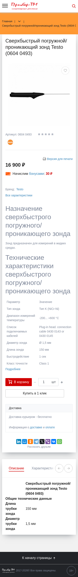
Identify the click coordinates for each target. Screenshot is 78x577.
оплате (50, 427)
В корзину (18, 382)
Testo (19, 189)
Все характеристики (18, 195)
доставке (36, 427)
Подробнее (13, 369)
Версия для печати (60, 159)
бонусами (36, 173)
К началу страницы (39, 558)
